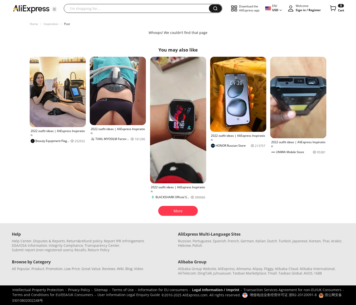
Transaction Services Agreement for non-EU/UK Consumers (292, 289)
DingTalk (205, 273)
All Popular (21, 268)
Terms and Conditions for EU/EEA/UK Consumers (52, 294)
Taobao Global (290, 273)
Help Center (22, 241)
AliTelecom (187, 273)
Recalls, (80, 250)
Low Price (72, 268)
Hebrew (184, 245)
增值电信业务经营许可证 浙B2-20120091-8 (283, 294)
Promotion (54, 268)
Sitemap (101, 289)
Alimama (243, 268)
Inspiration (51, 24)
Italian (260, 241)
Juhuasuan (222, 273)
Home (34, 24)
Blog (129, 268)
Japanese (300, 241)
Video (138, 268)
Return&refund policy (84, 241)
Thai (326, 241)
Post (67, 24)
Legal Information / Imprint (215, 289)
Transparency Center (102, 245)
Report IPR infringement (124, 241)
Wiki (120, 268)
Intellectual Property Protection (38, 289)
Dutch (272, 241)
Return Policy (99, 250)
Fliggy (268, 268)
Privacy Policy (79, 289)
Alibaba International (317, 268)
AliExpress (226, 268)
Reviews (108, 268)
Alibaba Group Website (197, 268)
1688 (318, 273)
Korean (315, 241)
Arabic (336, 241)
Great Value (91, 268)
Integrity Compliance (66, 245)
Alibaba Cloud (286, 268)
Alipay (257, 268)
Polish (197, 245)
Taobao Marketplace (249, 273)
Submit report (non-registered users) (42, 250)
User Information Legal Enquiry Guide (128, 294)
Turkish (285, 241)
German (247, 241)
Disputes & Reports (49, 241)
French (233, 241)
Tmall (272, 273)
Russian (184, 241)
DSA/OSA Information (29, 245)
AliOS (308, 273)
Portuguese (202, 241)
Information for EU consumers (163, 289)
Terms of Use (123, 289)
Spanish (219, 241)
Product (37, 268)
